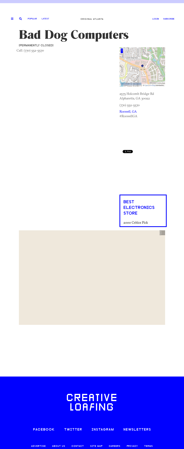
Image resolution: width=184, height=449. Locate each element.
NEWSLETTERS (137, 430)
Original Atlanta (92, 19)
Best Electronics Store (139, 208)
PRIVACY (132, 446)
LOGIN (155, 19)
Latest (45, 19)
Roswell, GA (128, 111)
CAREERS (114, 446)
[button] (162, 232)
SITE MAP (96, 446)
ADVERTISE (38, 446)
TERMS (148, 446)
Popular (32, 19)
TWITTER (73, 430)
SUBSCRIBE (169, 19)
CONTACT (77, 446)
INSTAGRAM (103, 430)
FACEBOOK (44, 430)
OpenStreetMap (149, 85)
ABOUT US (58, 446)
